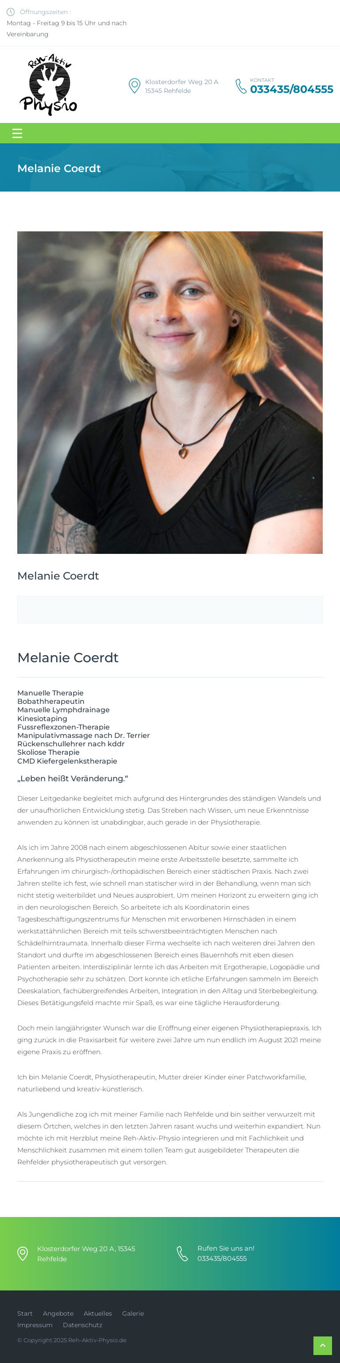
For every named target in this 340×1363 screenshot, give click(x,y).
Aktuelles (98, 1313)
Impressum (35, 1325)
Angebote (58, 1313)
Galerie (133, 1313)
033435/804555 (291, 89)
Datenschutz (82, 1325)
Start (25, 1313)
